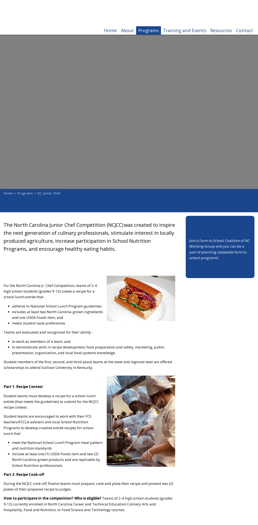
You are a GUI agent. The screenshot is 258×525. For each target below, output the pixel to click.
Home (110, 30)
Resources (221, 30)
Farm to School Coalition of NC (26, 17)
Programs (148, 30)
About (127, 30)
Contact (244, 30)
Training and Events (184, 30)
